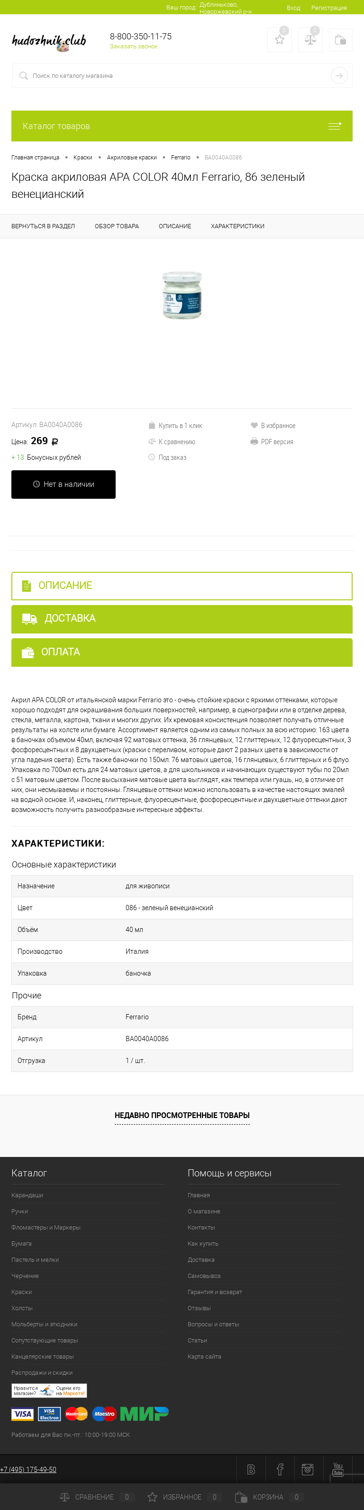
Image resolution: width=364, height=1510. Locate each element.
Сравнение (97, 1497)
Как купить (203, 1243)
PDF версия (271, 441)
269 (38, 441)
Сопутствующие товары (44, 1340)
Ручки (19, 1211)
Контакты (201, 1227)
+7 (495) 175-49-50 (28, 1469)
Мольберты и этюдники (44, 1324)
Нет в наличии (63, 484)
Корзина (269, 1497)
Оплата (51, 652)
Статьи (197, 1340)
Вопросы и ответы (213, 1324)
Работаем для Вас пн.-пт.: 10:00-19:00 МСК (70, 1434)
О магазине (204, 1211)
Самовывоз (204, 1275)
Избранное (184, 1497)
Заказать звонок (134, 46)
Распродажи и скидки (42, 1372)
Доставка (58, 619)
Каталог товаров (182, 126)
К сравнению (171, 441)
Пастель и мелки (35, 1259)
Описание (57, 586)
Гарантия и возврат (215, 1292)
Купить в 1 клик (175, 425)
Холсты (22, 1308)
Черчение (25, 1275)
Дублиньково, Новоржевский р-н (226, 8)
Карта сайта (204, 1356)
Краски (21, 1292)
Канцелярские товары (42, 1356)
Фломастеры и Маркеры (46, 1227)
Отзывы (199, 1308)
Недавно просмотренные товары (182, 1115)
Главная (199, 1195)
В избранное (273, 425)
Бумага (21, 1243)
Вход (293, 7)
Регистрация (329, 7)
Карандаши (27, 1195)
